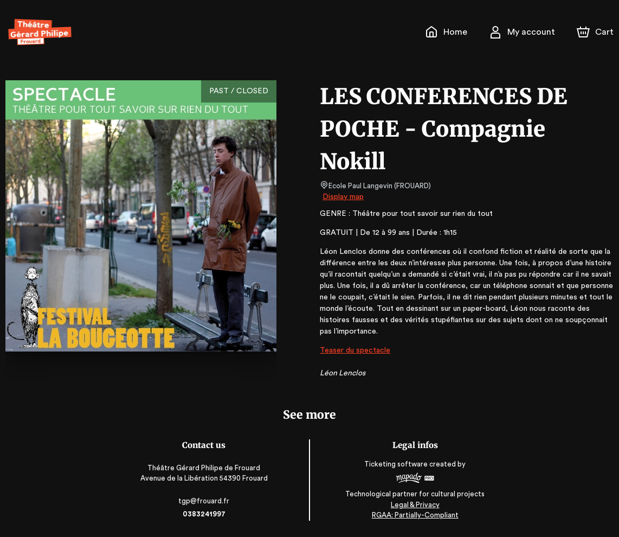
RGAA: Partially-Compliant (413, 515)
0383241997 (205, 514)
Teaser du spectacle (354, 350)
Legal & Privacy (413, 505)
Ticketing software (396, 464)
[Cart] (596, 32)
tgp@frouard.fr (205, 501)
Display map (343, 197)
